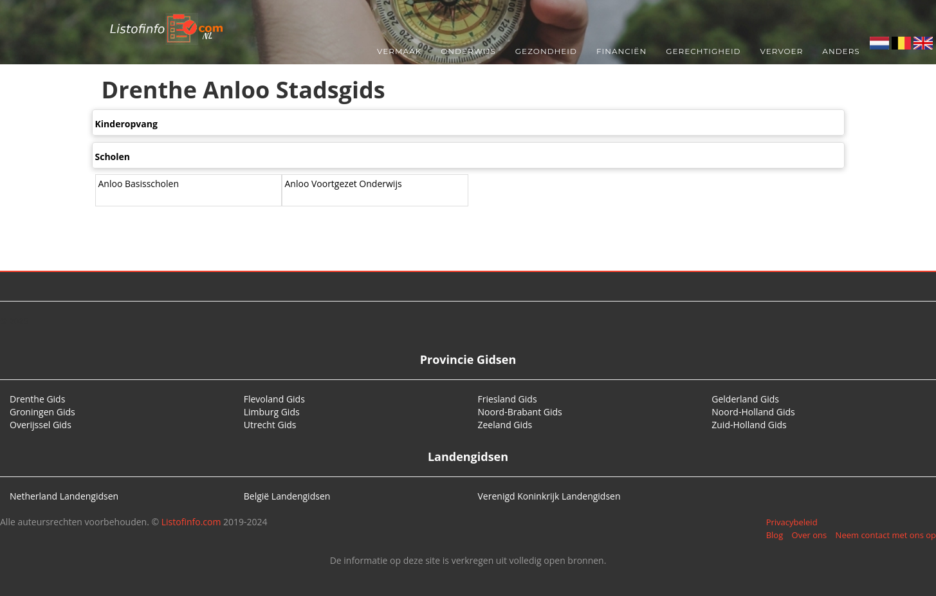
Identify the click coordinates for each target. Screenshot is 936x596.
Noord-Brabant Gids (520, 412)
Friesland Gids (507, 399)
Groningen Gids (42, 412)
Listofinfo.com (191, 522)
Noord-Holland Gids (753, 412)
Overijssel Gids (40, 425)
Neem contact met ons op (886, 535)
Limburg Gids (272, 412)
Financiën (621, 51)
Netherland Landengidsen (64, 496)
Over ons (809, 535)
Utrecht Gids (270, 425)
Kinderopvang (126, 124)
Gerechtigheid (703, 51)
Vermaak (399, 51)
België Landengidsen (287, 496)
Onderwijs (468, 51)
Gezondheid (546, 51)
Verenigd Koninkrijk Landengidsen (549, 496)
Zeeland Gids (505, 425)
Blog (775, 535)
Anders (840, 51)
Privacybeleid (792, 522)
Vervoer (781, 51)
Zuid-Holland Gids (749, 425)
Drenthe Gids (37, 399)
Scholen (113, 156)
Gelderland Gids (745, 399)
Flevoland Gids (274, 399)
